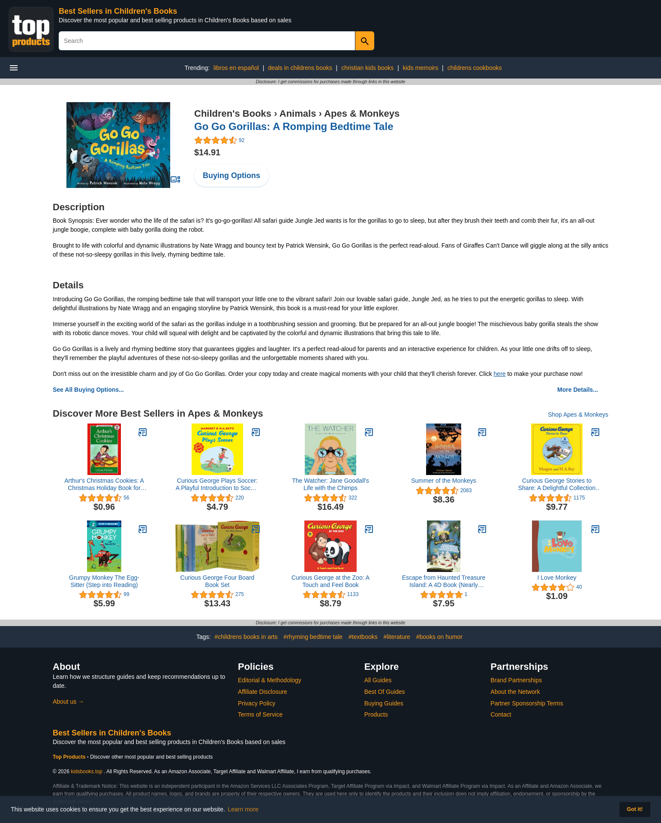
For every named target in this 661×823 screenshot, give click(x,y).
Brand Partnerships (516, 680)
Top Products (70, 757)
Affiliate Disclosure (262, 691)
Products (376, 714)
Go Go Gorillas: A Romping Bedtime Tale (293, 126)
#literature (397, 636)
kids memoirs (420, 67)
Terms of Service (260, 714)
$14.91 (207, 152)
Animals (297, 113)
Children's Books (232, 113)
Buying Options (231, 175)
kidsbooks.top (86, 772)
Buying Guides (383, 703)
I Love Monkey (556, 577)
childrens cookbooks (475, 67)
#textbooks (363, 636)
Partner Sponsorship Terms (526, 703)
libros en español (236, 67)
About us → (68, 701)
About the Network (515, 691)
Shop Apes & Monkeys (578, 414)
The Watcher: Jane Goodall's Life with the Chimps (330, 484)
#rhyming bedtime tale (313, 636)
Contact (500, 714)
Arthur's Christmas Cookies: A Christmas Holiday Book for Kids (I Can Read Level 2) (104, 484)
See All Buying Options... (88, 389)
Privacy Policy (256, 703)
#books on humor (439, 636)
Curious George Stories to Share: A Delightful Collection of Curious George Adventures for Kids (557, 484)
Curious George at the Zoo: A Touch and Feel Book (330, 581)
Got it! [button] (635, 809)
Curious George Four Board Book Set (217, 581)
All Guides (378, 680)
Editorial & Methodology (269, 680)
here (500, 373)
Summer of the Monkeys (443, 480)
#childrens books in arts (245, 636)
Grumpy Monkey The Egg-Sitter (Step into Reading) (104, 581)
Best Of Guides (384, 691)
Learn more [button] (243, 809)
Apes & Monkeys (362, 113)
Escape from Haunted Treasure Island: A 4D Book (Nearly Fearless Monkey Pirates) (444, 581)
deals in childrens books (300, 67)
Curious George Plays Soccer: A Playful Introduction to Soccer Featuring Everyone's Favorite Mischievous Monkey (217, 484)
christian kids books (367, 67)
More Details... (577, 389)
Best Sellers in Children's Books (118, 11)
